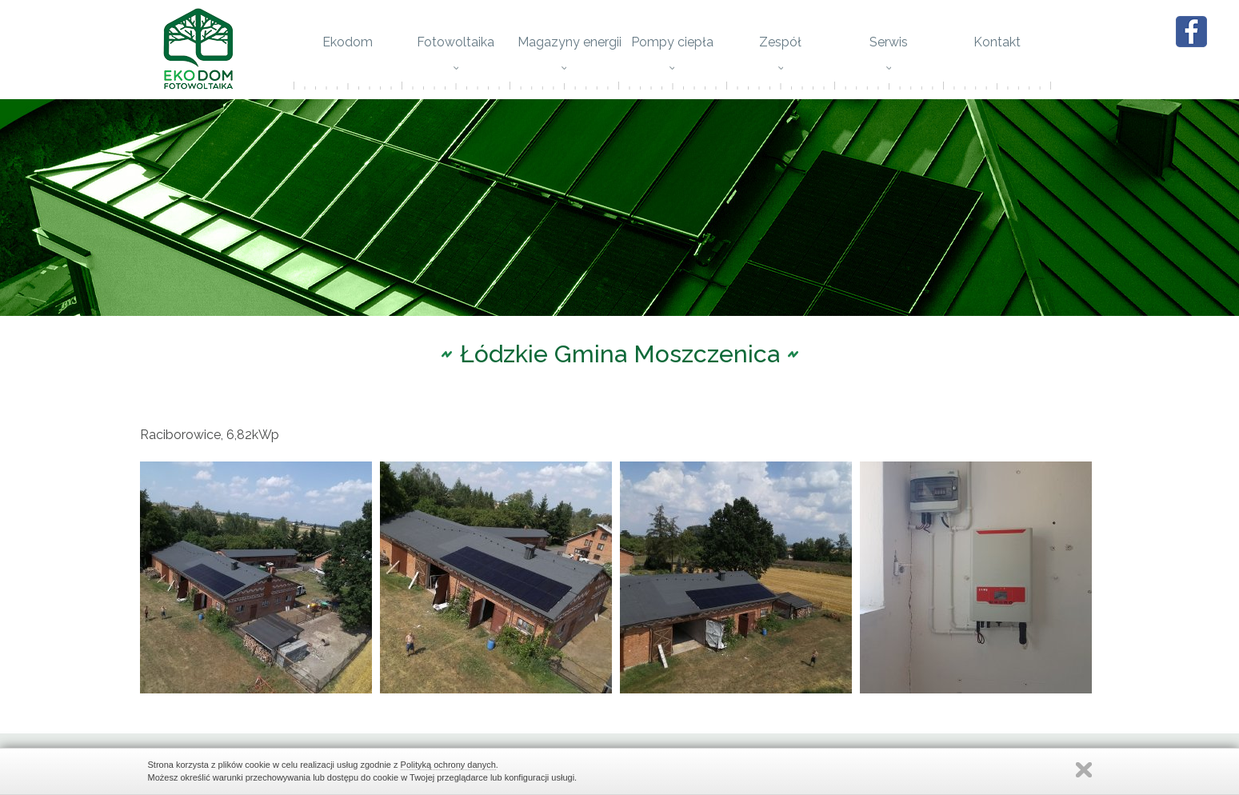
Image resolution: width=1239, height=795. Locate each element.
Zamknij (1084, 769)
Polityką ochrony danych (448, 764)
